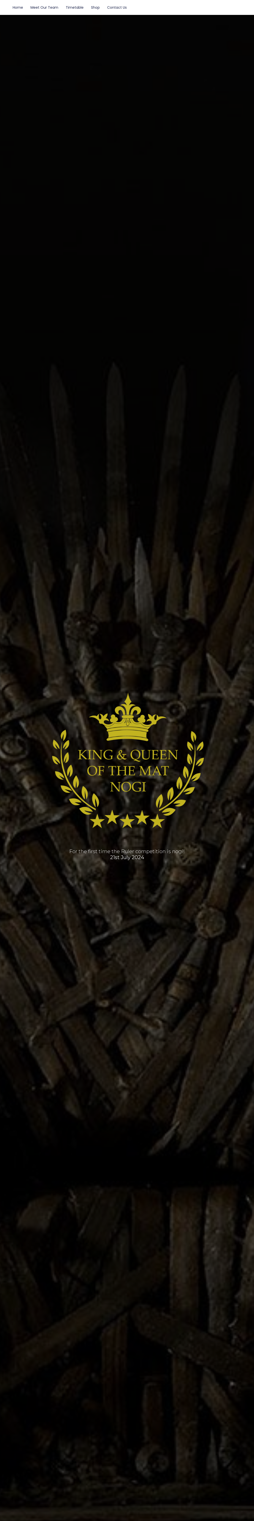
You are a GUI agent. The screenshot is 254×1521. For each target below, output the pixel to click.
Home (18, 7)
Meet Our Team (44, 7)
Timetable (75, 7)
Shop (95, 7)
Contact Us (117, 7)
